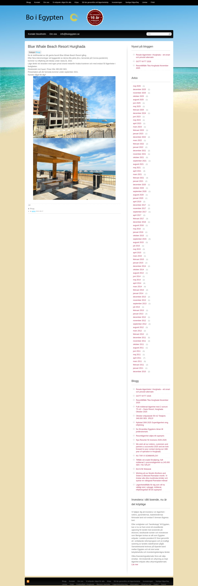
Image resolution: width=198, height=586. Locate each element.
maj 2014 (137, 280)
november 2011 (139, 341)
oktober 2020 (138, 188)
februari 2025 (138, 110)
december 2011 (139, 337)
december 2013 (139, 297)
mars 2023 (137, 127)
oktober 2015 (138, 236)
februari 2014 (138, 290)
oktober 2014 (138, 270)
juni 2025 (137, 103)
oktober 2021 (138, 157)
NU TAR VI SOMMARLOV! (147, 456)
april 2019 (137, 202)
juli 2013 (136, 307)
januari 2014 (138, 293)
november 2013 (139, 300)
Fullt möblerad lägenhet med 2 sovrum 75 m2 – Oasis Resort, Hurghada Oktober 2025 (152, 409)
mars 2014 (137, 287)
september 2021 (139, 161)
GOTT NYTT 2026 (143, 61)
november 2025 (139, 93)
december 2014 (139, 266)
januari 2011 (138, 368)
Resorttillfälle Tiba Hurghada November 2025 (152, 67)
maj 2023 (137, 120)
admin (34, 211)
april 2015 (137, 253)
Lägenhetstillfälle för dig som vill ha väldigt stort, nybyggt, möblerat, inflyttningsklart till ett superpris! (150, 487)
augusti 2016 (138, 225)
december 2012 (139, 317)
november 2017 (139, 208)
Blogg (38, 52)
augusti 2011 (138, 348)
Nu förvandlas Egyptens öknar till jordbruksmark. (149, 430)
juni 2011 (137, 351)
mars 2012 (137, 331)
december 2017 (139, 205)
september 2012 (139, 324)
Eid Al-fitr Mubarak (143, 469)
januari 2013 (138, 314)
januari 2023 (138, 134)
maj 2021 (137, 168)
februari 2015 (138, 259)
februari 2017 (138, 219)
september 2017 (139, 212)
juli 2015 (136, 246)
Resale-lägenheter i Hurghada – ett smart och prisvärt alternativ (153, 56)
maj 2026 (137, 86)
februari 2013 (138, 310)
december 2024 (139, 113)
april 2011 (137, 358)
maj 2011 (137, 354)
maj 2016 (137, 229)
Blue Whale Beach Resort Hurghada (56, 46)
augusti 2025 (138, 100)
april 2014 (137, 283)
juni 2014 (137, 276)
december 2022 (139, 137)
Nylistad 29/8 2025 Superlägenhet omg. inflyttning (152, 423)
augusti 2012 (138, 327)
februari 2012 (138, 334)
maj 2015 (137, 249)
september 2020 (139, 191)
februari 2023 (138, 130)
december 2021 (139, 151)
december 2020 (139, 185)
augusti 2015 (138, 242)
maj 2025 (137, 106)
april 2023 (137, 123)
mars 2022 (137, 140)
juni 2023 (137, 117)
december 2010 (139, 371)
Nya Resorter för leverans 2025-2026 (151, 440)
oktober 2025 (138, 96)
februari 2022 (138, 144)
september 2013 (139, 304)
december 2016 (139, 222)
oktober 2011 (138, 344)
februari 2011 (138, 365)
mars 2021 (137, 174)
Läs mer (134, 564)
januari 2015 (138, 263)
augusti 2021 (138, 164)
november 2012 (139, 320)
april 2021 (137, 171)
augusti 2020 (138, 195)
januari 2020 (138, 198)
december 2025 (139, 89)
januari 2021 (138, 181)
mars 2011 (137, 361)
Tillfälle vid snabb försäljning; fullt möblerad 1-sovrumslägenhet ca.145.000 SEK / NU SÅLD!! (153, 462)
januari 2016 (138, 232)
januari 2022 (138, 147)
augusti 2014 (138, 273)
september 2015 (139, 239)
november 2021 (139, 154)
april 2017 (137, 215)
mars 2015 (137, 256)
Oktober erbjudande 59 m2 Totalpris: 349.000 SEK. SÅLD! (151, 417)
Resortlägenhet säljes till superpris (150, 436)
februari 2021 (138, 178)
